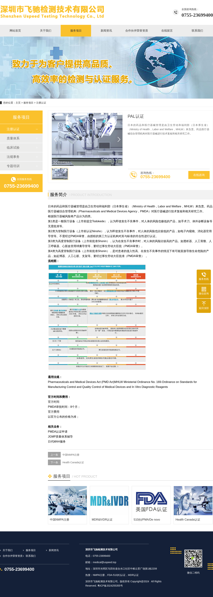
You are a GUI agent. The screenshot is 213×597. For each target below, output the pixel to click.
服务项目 (28, 102)
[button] (117, 139)
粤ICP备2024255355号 (110, 585)
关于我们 (8, 550)
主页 (18, 102)
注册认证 (41, 102)
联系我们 (31, 555)
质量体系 (13, 138)
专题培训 (13, 166)
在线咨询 (199, 174)
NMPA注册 (99, 575)
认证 (123, 575)
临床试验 (13, 147)
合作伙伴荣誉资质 (13, 555)
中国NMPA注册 (70, 454)
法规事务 (13, 157)
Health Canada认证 (73, 462)
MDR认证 (133, 575)
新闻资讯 (54, 550)
